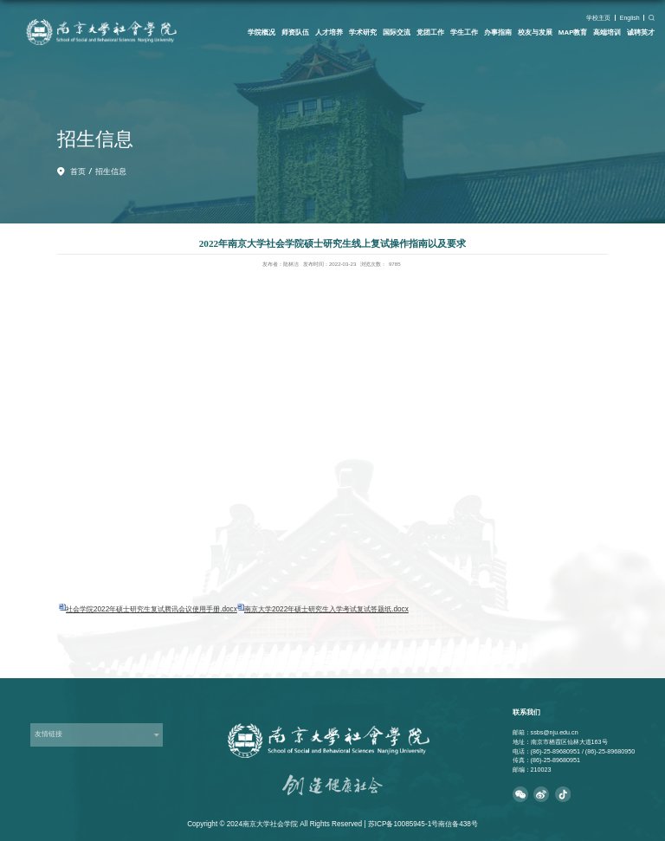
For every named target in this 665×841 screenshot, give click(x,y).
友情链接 (48, 734)
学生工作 (464, 32)
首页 (78, 171)
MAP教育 (573, 32)
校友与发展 (535, 32)
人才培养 (329, 32)
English (630, 18)
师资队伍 (295, 32)
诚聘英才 (641, 32)
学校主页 (598, 18)
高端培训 (607, 32)
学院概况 (261, 32)
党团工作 (430, 32)
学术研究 (363, 32)
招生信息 (110, 171)
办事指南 (498, 32)
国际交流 (396, 32)
